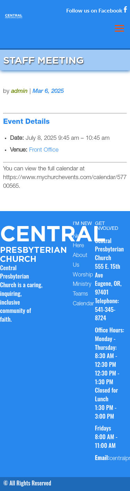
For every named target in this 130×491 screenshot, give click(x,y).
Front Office (44, 150)
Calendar (83, 304)
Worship (83, 275)
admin (19, 92)
